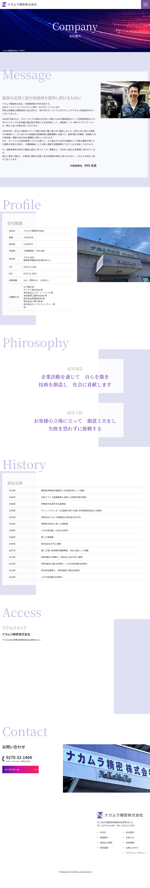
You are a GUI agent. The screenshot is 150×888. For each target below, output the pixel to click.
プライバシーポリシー (136, 852)
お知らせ (111, 4)
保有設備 (87, 4)
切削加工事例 (73, 4)
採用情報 (123, 4)
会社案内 (99, 4)
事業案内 (59, 4)
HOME (48, 4)
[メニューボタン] (145, 4)
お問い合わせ (138, 4)
